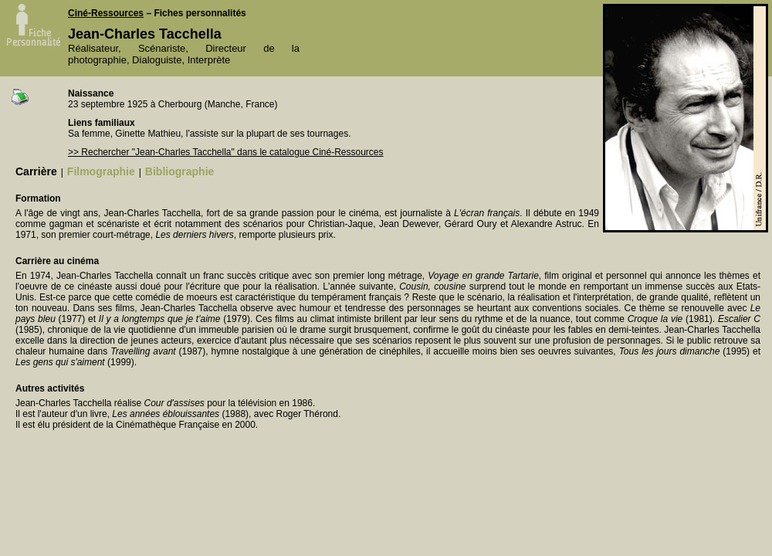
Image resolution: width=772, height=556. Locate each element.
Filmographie (101, 171)
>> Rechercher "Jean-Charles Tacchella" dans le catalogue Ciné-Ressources (226, 152)
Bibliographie (179, 171)
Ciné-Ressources (106, 13)
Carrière (36, 171)
